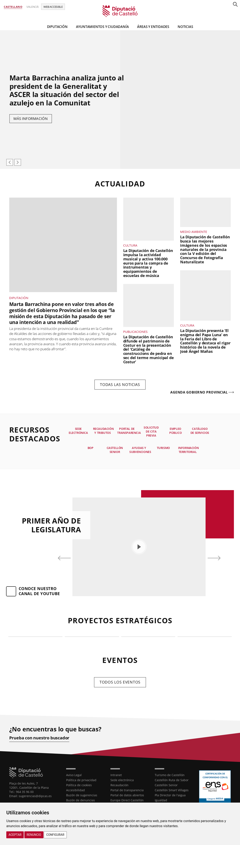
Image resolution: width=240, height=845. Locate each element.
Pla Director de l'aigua (170, 795)
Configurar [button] (55, 834)
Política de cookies (79, 785)
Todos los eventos (120, 682)
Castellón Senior (166, 785)
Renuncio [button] (34, 834)
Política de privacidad (81, 780)
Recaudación (119, 785)
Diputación (57, 26)
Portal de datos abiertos (127, 795)
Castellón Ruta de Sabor (172, 780)
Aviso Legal (74, 775)
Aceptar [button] (15, 834)
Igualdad (161, 800)
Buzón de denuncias (80, 800)
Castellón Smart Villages (172, 790)
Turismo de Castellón (170, 775)
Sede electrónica (122, 780)
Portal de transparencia (127, 790)
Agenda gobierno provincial (199, 392)
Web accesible (53, 7)
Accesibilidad (75, 790)
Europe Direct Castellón (127, 800)
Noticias (185, 26)
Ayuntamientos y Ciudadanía (102, 26)
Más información (31, 118)
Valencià (32, 7)
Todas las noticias (120, 384)
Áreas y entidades (153, 26)
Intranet (116, 775)
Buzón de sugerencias (81, 795)
